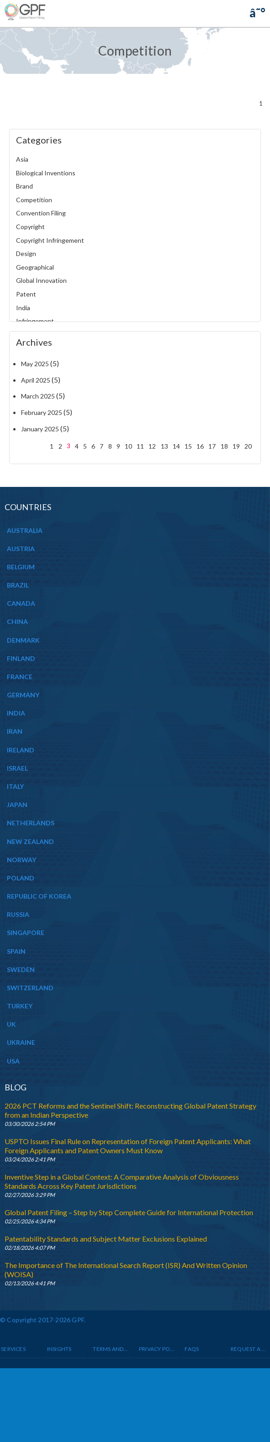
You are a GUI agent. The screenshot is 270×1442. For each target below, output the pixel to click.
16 (200, 446)
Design (26, 253)
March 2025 (38, 396)
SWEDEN (21, 969)
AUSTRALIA (24, 530)
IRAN (14, 731)
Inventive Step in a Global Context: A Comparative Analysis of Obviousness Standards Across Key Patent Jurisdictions (122, 1181)
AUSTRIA (21, 548)
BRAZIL (18, 585)
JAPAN (17, 804)
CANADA (21, 603)
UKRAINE (21, 1042)
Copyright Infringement (50, 240)
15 (188, 446)
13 (164, 446)
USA (13, 1061)
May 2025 (35, 364)
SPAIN (16, 951)
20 (248, 446)
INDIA (16, 713)
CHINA (17, 621)
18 (224, 446)
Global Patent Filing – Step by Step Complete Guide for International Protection (129, 1212)
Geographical (35, 267)
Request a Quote (248, 1348)
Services (13, 1348)
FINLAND (21, 658)
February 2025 (41, 412)
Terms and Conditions (110, 1348)
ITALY (15, 786)
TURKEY (19, 1006)
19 (236, 446)
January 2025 (40, 429)
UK (11, 1024)
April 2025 (35, 380)
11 (140, 446)
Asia (22, 159)
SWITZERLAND (30, 988)
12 (152, 446)
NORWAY (21, 860)
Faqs (192, 1348)
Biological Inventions (45, 173)
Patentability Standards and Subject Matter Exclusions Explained (106, 1238)
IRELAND (20, 750)
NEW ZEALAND (30, 841)
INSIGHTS (59, 1348)
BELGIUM (21, 567)
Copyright (30, 226)
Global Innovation (41, 280)
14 (176, 446)
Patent (26, 294)
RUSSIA (18, 914)
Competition (34, 200)
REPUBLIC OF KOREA (39, 896)
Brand (24, 186)
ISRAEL (17, 768)
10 (128, 446)
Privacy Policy (157, 1348)
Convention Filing (41, 213)
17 (212, 446)
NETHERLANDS (30, 823)
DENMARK (23, 640)
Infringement (35, 321)
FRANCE (19, 676)
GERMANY (23, 695)
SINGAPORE (25, 932)
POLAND (20, 878)
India (23, 308)
